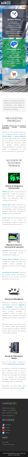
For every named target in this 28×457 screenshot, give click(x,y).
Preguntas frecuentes (8, 444)
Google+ (6, 427)
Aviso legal (5, 442)
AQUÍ (22, 388)
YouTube (6, 430)
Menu (23, 2)
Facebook (6, 425)
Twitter (5, 432)
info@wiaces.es (10, 415)
